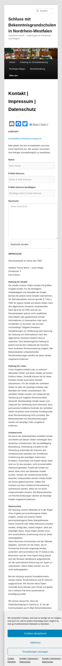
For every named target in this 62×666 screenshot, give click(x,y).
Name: (11, 159)
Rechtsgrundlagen (17, 69)
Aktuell (12, 62)
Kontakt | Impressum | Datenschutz (29, 660)
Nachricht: (13, 201)
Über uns (13, 75)
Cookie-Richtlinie (12, 660)
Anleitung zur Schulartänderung (34, 62)
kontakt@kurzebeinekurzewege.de (24, 138)
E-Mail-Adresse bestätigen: (22, 187)
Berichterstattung (37, 69)
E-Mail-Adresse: (16, 173)
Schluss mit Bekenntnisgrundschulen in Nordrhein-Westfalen (32, 25)
